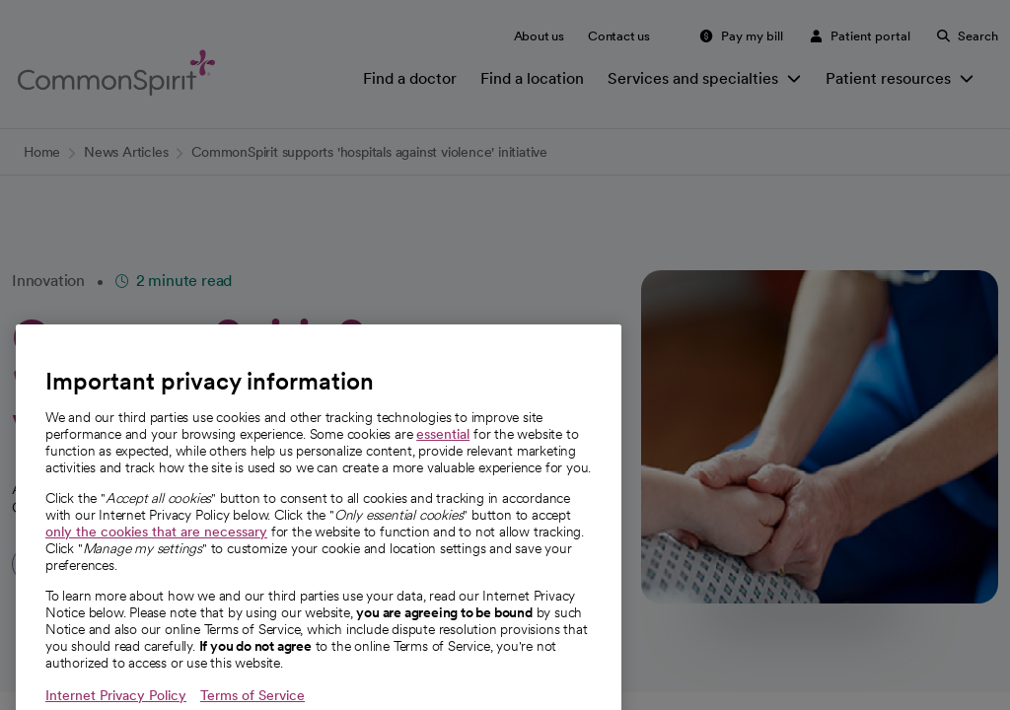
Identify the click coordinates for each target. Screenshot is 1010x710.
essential (442, 456)
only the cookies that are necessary (156, 554)
